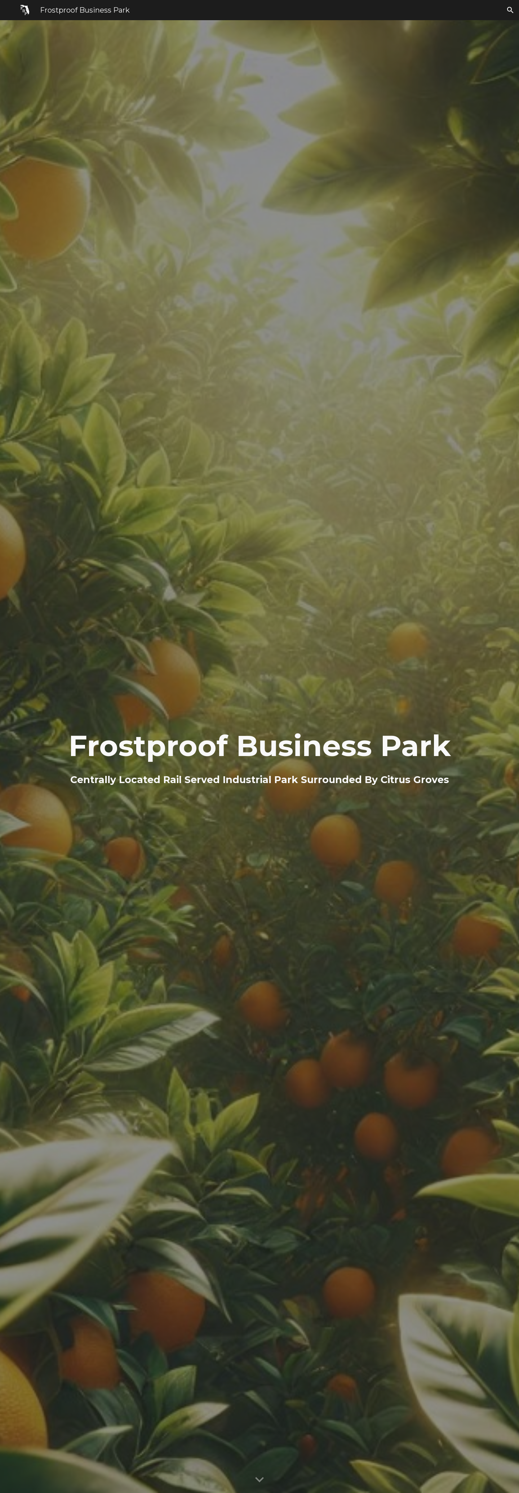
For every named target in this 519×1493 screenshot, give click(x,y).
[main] (259, 756)
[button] (510, 10)
